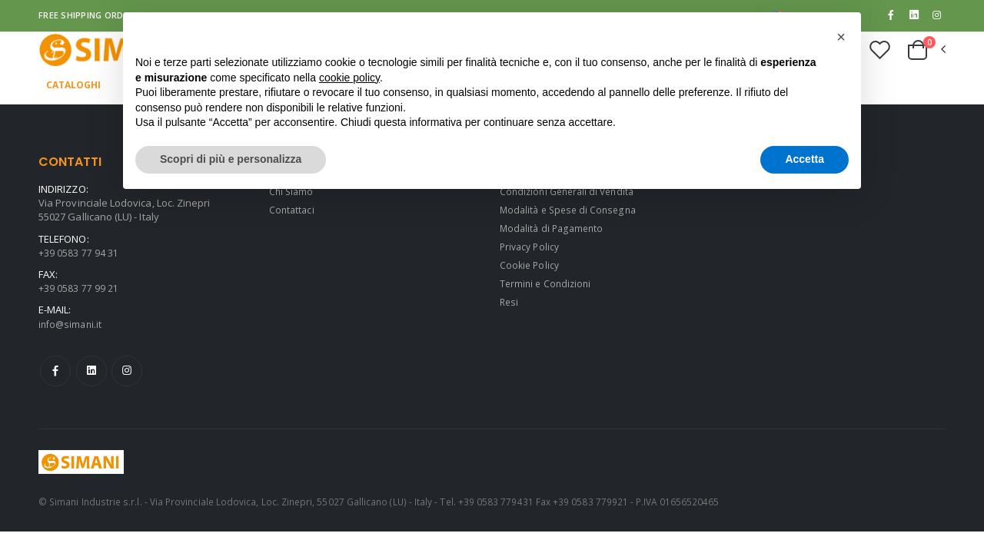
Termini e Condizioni (547, 285)
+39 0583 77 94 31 (78, 254)
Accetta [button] (804, 159)
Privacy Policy (531, 248)
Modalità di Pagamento (554, 230)
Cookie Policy (531, 266)
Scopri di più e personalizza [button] (230, 159)
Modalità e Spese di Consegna (571, 211)
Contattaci (293, 211)
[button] (926, 51)
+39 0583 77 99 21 (78, 289)
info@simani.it (71, 326)
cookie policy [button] (349, 77)
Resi (510, 303)
